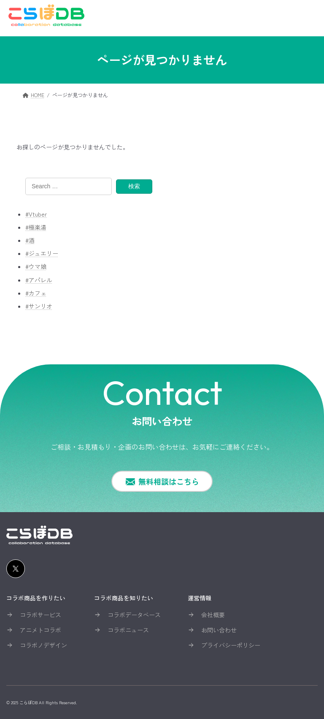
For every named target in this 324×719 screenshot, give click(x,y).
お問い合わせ (219, 630)
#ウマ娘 (35, 266)
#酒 (30, 240)
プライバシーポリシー (230, 645)
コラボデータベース (134, 614)
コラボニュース (128, 630)
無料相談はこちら (168, 481)
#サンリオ (38, 306)
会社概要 (213, 614)
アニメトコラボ (40, 630)
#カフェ (35, 292)
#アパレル (38, 279)
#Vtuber (36, 213)
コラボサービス (40, 614)
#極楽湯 (35, 227)
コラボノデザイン (43, 645)
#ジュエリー (41, 253)
